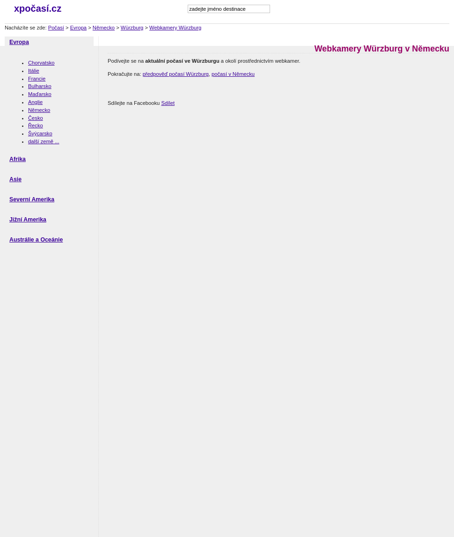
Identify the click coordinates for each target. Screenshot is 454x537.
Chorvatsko (41, 63)
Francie (36, 78)
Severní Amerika (31, 199)
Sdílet (168, 103)
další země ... (43, 141)
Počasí (56, 27)
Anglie (35, 102)
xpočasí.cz (37, 8)
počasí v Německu (233, 74)
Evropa (78, 27)
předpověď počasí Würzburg (176, 74)
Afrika (17, 159)
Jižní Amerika (27, 219)
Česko (35, 118)
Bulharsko (39, 86)
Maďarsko (39, 94)
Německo (104, 27)
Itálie (33, 71)
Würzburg (132, 27)
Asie (15, 179)
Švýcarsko (40, 133)
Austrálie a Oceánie (36, 239)
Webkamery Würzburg (175, 27)
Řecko (35, 125)
